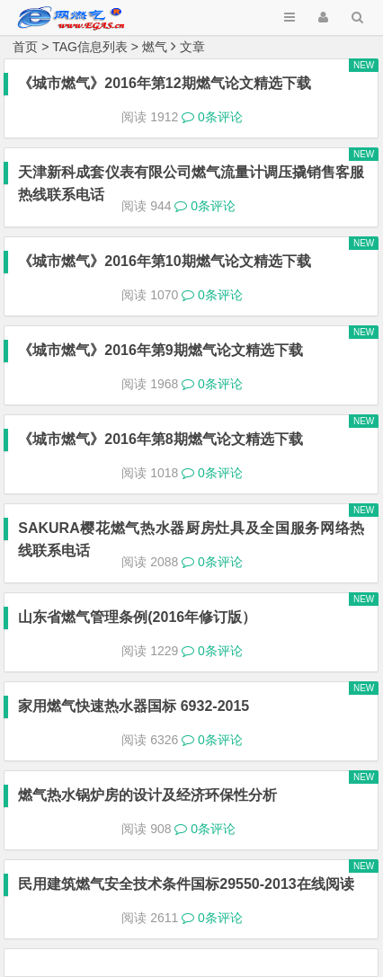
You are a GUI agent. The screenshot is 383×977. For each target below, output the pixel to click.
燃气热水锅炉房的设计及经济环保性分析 (147, 795)
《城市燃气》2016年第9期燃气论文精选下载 (160, 350)
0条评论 (212, 117)
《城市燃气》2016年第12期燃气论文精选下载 (164, 83)
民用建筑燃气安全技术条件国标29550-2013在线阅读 (185, 884)
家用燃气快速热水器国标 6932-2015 (133, 706)
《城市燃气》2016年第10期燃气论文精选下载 (164, 261)
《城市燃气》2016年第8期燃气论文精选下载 (160, 439)
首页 (25, 47)
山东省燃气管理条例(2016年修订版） (137, 617)
